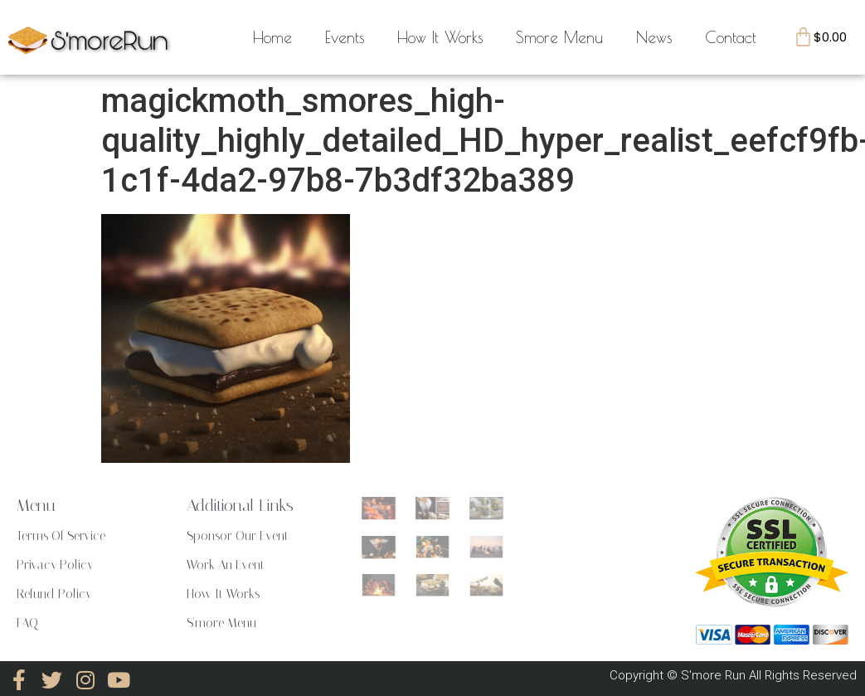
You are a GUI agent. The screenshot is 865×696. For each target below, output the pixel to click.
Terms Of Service (61, 535)
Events (344, 37)
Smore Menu (559, 37)
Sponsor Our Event (238, 535)
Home (272, 37)
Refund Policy (54, 593)
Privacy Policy (55, 564)
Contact (730, 37)
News (654, 37)
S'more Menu (221, 623)
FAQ (27, 623)
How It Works (440, 37)
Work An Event (226, 564)
